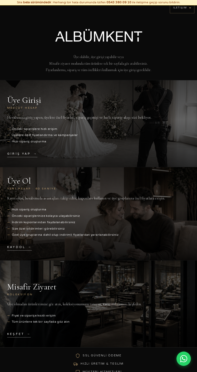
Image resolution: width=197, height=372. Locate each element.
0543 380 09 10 (118, 2)
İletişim (180, 7)
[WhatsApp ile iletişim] (183, 359)
